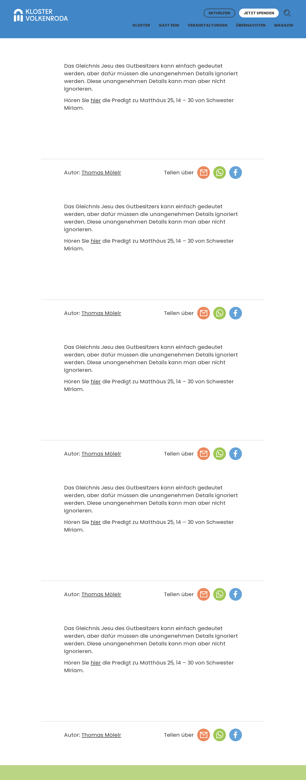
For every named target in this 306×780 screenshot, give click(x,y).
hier (96, 100)
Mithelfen (219, 13)
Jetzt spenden (259, 13)
